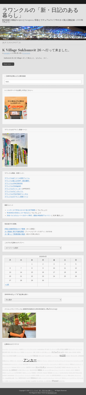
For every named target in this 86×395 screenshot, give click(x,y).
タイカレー (56, 372)
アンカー (30, 360)
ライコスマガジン (14, 349)
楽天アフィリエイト (64, 364)
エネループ (51, 360)
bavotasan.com (52, 393)
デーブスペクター (32, 349)
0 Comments (26, 53)
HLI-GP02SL (40, 381)
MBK (9, 352)
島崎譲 (77, 370)
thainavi (45, 372)
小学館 (20, 370)
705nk (4, 355)
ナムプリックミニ (20, 381)
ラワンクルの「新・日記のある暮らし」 (40, 12)
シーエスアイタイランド (48, 378)
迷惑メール (13, 360)
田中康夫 (28, 381)
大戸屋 (16, 372)
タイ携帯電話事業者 (55, 375)
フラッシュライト (20, 375)
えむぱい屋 (20, 360)
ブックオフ (57, 367)
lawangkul (7, 53)
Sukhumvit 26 (50, 367)
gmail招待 (33, 381)
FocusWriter (48, 355)
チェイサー (5, 349)
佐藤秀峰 (28, 367)
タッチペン (62, 370)
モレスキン (74, 367)
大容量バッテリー (40, 375)
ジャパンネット (53, 364)
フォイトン (12, 381)
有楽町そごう (23, 349)
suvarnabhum (41, 349)
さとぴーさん (20, 355)
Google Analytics (64, 372)
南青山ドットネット (75, 364)
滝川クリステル (21, 367)
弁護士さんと (6, 360)
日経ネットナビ (26, 372)
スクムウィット (57, 352)
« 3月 (7, 284)
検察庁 (20, 372)
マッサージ (53, 349)
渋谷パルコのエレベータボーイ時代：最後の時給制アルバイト (29, 215)
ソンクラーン (72, 378)
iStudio (33, 367)
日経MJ (22, 352)
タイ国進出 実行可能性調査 (14, 231)
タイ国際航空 (13, 370)
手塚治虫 (35, 356)
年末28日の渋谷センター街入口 (18, 213)
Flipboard (13, 367)
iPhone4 (55, 381)
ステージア (58, 378)
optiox (70, 352)
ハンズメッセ (9, 378)
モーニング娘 (28, 355)
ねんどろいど (55, 370)
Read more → (8, 64)
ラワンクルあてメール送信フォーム (17, 178)
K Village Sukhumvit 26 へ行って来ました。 (36, 50)
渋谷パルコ (17, 352)
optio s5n (68, 367)
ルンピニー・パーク (16, 364)
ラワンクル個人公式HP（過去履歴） (17, 181)
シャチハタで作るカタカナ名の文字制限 (21, 210)
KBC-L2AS (41, 355)
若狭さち (39, 360)
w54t (48, 349)
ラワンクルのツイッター (13, 189)
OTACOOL (40, 372)
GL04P (28, 378)
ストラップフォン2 (59, 360)
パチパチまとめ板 (62, 349)
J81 (43, 370)
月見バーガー (25, 370)
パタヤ (47, 375)
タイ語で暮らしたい (45, 352)
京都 (39, 378)
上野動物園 (80, 355)
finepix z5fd (72, 372)
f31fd (12, 352)
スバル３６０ (28, 352)
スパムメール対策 (30, 375)
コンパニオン (40, 367)
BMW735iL (62, 381)
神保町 (66, 352)
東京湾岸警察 (33, 370)
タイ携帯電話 (47, 381)
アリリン (44, 360)
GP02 (6, 381)
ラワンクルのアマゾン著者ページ (16, 197)
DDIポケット (65, 378)
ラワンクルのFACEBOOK (14, 183)
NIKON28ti (25, 364)
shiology (68, 355)
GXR (14, 356)
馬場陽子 (33, 372)
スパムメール (69, 360)
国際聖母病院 (22, 378)
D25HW (74, 352)
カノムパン (64, 375)
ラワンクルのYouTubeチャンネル (16, 194)
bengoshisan (11, 375)
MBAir (40, 370)
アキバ (16, 378)
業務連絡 (50, 372)
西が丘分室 (74, 355)
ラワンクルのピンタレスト (14, 191)
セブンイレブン (44, 364)
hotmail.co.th (7, 364)
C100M (37, 352)
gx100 (62, 355)
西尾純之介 (34, 378)
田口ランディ (72, 349)
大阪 (34, 352)
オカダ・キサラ (70, 370)
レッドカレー (55, 355)
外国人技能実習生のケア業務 (15, 229)
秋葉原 (64, 367)
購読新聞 (4, 352)
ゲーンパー (79, 349)
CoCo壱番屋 (9, 355)
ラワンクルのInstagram (13, 186)
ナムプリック (10, 372)
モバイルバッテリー (34, 364)
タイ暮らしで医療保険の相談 (15, 234)
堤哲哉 (79, 352)
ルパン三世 (48, 370)
